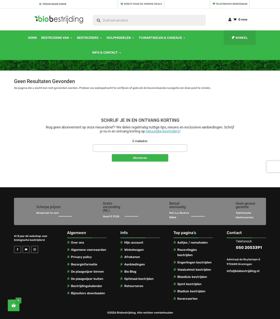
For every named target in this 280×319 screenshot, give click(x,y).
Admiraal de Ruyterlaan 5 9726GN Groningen (243, 262)
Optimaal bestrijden (139, 279)
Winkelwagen (134, 250)
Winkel (241, 38)
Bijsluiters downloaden (88, 293)
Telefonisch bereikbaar (231, 4)
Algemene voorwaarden (88, 250)
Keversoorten (187, 298)
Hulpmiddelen (119, 38)
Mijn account (230, 19)
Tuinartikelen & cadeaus (160, 38)
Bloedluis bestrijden (192, 277)
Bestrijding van (55, 38)
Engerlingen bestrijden (194, 262)
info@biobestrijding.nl (243, 271)
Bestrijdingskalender (86, 286)
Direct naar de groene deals (143, 4)
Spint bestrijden (189, 284)
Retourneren (133, 286)
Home (32, 38)
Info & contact (105, 52)
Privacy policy (81, 257)
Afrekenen (132, 257)
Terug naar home (54, 4)
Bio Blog (130, 271)
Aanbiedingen (134, 264)
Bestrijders (87, 38)
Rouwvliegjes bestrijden (187, 252)
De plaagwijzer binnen (87, 271)
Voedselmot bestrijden (194, 269)
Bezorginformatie (84, 264)
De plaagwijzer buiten (87, 279)
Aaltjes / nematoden (192, 242)
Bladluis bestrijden (191, 291)
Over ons (77, 242)
